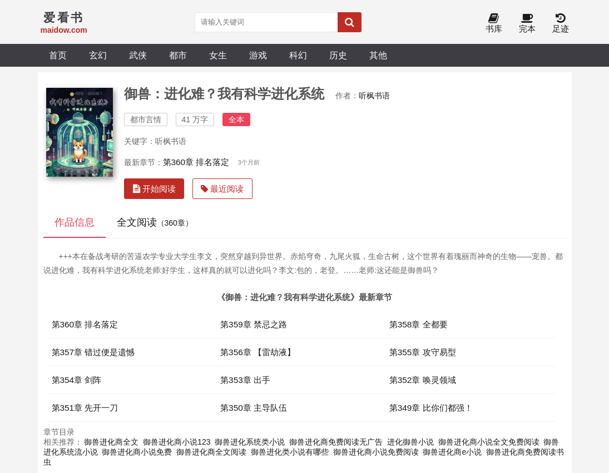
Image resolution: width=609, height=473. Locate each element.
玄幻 (98, 55)
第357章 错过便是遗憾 (93, 352)
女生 (218, 55)
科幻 (298, 55)
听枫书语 (374, 95)
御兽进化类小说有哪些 (290, 451)
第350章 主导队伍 (253, 407)
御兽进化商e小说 (452, 451)
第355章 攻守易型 (422, 352)
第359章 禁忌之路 (253, 324)
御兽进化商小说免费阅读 (376, 451)
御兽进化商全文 (111, 441)
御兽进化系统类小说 (250, 441)
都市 (178, 55)
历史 (338, 55)
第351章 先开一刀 (85, 407)
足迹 (560, 23)
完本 (527, 23)
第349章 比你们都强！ (431, 407)
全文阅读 (155, 222)
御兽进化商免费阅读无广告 (336, 441)
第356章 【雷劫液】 (257, 352)
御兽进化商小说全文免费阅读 (488, 441)
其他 (378, 55)
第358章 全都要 (418, 324)
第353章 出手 (245, 380)
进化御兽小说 (410, 441)
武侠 (138, 55)
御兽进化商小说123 (176, 441)
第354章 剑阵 (77, 380)
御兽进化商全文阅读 (211, 451)
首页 (58, 55)
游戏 (258, 55)
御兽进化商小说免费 (137, 451)
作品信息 (75, 222)
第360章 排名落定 (196, 162)
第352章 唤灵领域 (422, 380)
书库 (494, 23)
